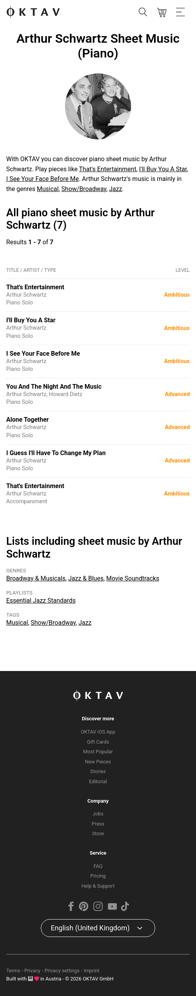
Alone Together (27, 419)
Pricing (98, 876)
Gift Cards (98, 742)
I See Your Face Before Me (42, 179)
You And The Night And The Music (54, 386)
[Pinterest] (83, 909)
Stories (98, 771)
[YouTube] (112, 909)
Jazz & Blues (85, 578)
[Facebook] (70, 909)
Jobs (98, 814)
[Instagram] (98, 909)
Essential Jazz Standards (41, 600)
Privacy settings (61, 970)
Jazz (115, 189)
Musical (48, 189)
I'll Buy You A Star (163, 169)
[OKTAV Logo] (33, 12)
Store (98, 833)
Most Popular (98, 751)
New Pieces (98, 762)
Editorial (98, 781)
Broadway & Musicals (35, 578)
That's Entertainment (107, 169)
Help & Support (98, 886)
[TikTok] (125, 909)
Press (98, 824)
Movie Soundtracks (132, 578)
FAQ (97, 866)
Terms (13, 970)
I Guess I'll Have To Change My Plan (56, 453)
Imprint (92, 970)
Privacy (32, 970)
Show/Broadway (84, 189)
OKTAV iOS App (98, 732)
